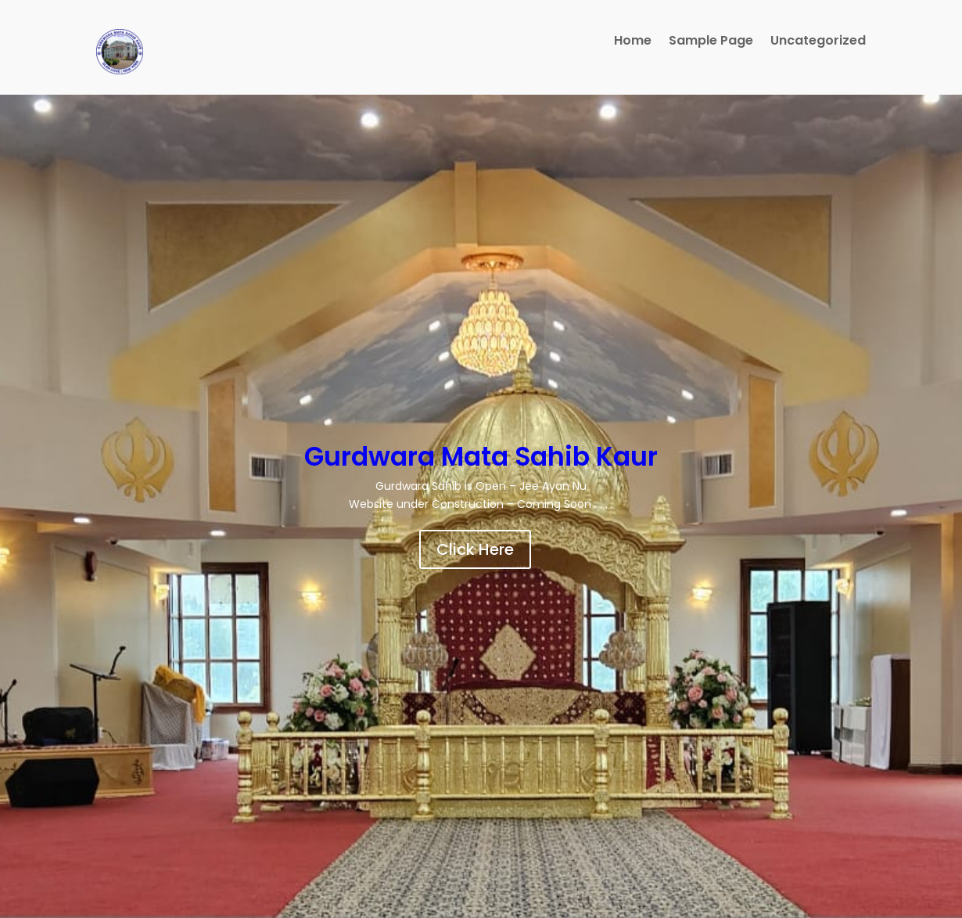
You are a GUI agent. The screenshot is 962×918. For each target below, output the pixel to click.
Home (633, 42)
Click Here (475, 549)
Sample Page (711, 42)
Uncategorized (818, 42)
